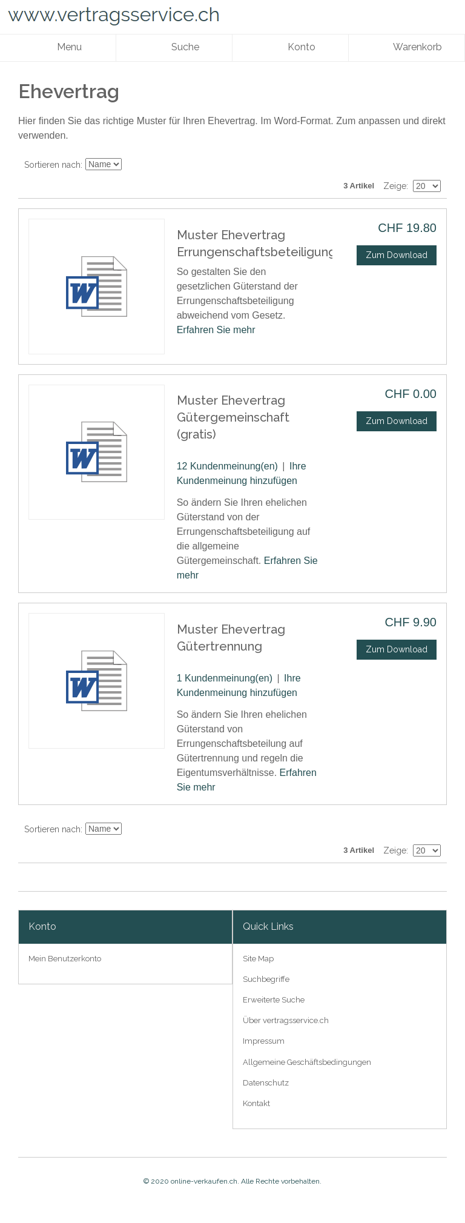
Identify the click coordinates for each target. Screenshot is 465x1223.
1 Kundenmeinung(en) (224, 678)
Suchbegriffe (266, 979)
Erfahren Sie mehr (216, 330)
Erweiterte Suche (274, 999)
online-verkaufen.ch (204, 1181)
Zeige (394, 186)
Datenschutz (266, 1082)
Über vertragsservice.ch (286, 1020)
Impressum (264, 1041)
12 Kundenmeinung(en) (227, 466)
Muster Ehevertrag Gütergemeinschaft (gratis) (233, 417)
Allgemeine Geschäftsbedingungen (307, 1062)
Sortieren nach (52, 165)
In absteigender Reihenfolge (133, 165)
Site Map (258, 958)
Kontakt (256, 1103)
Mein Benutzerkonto (64, 958)
